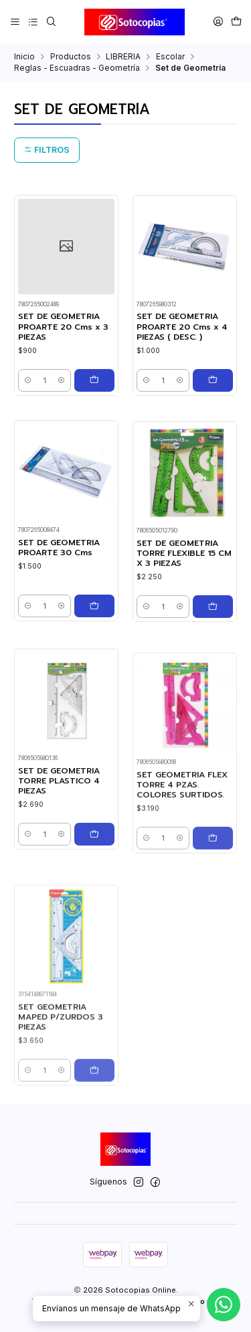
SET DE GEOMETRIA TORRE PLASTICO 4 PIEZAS (59, 843)
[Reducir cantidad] (28, 380)
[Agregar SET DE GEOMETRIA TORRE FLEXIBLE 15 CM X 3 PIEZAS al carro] (213, 658)
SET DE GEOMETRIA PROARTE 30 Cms (59, 581)
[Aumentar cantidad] (61, 380)
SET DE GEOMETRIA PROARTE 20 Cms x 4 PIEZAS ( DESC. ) (182, 327)
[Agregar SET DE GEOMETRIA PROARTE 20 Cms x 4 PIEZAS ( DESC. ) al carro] (213, 380)
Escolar (170, 57)
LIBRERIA (123, 57)
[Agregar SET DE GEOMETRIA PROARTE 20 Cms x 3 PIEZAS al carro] (94, 380)
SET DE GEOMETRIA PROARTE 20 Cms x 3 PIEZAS (63, 327)
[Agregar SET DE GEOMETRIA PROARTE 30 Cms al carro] (94, 639)
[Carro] (236, 22)
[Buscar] (51, 22)
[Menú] (15, 22)
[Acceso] (218, 22)
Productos (70, 57)
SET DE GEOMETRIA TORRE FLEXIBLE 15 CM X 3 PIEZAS (184, 605)
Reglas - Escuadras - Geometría (77, 68)
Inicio (24, 57)
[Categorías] (33, 22)
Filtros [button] (47, 150)
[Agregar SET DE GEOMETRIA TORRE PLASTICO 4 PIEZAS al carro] (94, 896)
